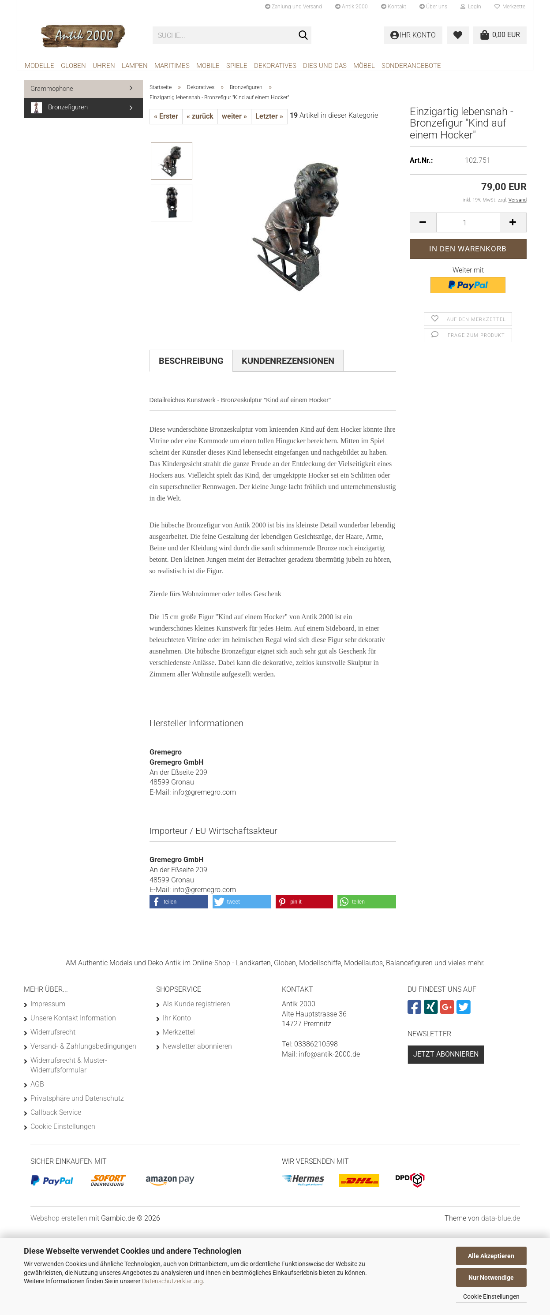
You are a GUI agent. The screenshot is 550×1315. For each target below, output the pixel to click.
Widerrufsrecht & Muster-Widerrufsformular (68, 1068)
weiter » (234, 119)
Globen (73, 66)
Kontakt (393, 7)
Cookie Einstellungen (491, 1296)
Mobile (208, 66)
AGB (37, 1087)
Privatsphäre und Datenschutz (77, 1101)
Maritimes (172, 66)
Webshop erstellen (58, 1221)
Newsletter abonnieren (197, 1049)
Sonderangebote (411, 66)
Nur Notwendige (491, 1277)
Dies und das (325, 66)
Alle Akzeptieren (491, 1255)
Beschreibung (191, 364)
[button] (423, 225)
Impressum (47, 1007)
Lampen (135, 66)
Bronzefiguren (59, 110)
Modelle (39, 66)
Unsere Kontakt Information (73, 1021)
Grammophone (51, 92)
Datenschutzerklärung (172, 1281)
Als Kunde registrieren (196, 1007)
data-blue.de (500, 1221)
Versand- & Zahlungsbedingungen (83, 1049)
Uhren (104, 66)
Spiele (236, 66)
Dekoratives (275, 66)
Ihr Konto (177, 1021)
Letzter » (269, 119)
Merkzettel (510, 7)
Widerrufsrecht (52, 1035)
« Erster (166, 119)
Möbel (364, 66)
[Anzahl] (468, 225)
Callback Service (55, 1115)
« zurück (200, 119)
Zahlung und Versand (293, 7)
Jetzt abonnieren (446, 1057)
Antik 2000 (351, 7)
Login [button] (470, 7)
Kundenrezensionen (288, 364)
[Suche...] (303, 36)
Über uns (433, 7)
